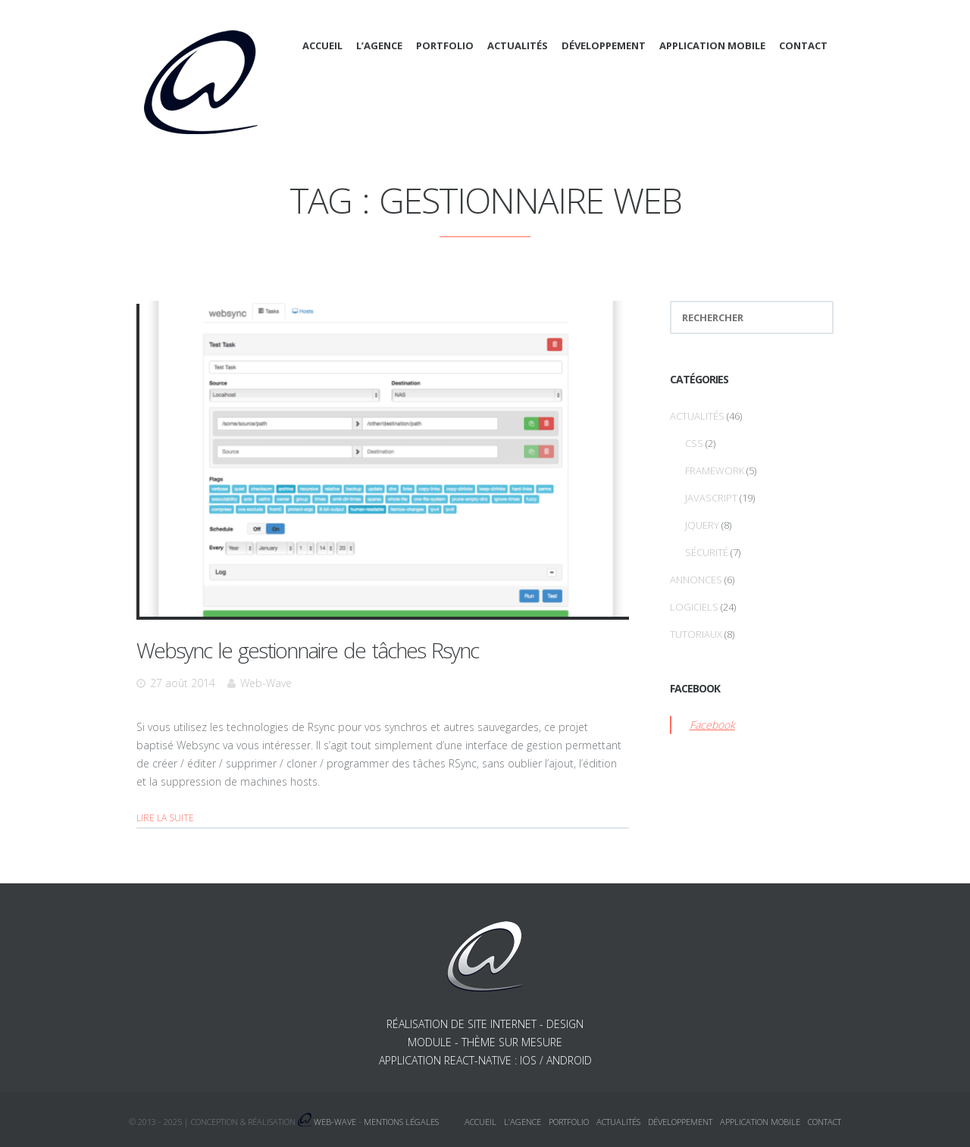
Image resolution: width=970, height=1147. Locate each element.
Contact (803, 45)
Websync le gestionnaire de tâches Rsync (307, 650)
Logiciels (694, 607)
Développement (604, 45)
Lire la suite (165, 817)
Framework (714, 470)
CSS (694, 443)
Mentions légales (401, 1121)
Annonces (696, 579)
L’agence (379, 45)
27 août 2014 (182, 683)
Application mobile (712, 45)
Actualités (517, 45)
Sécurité (706, 552)
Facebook (712, 724)
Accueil (322, 45)
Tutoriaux (696, 634)
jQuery (702, 525)
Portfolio (445, 45)
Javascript (711, 498)
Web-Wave (266, 683)
